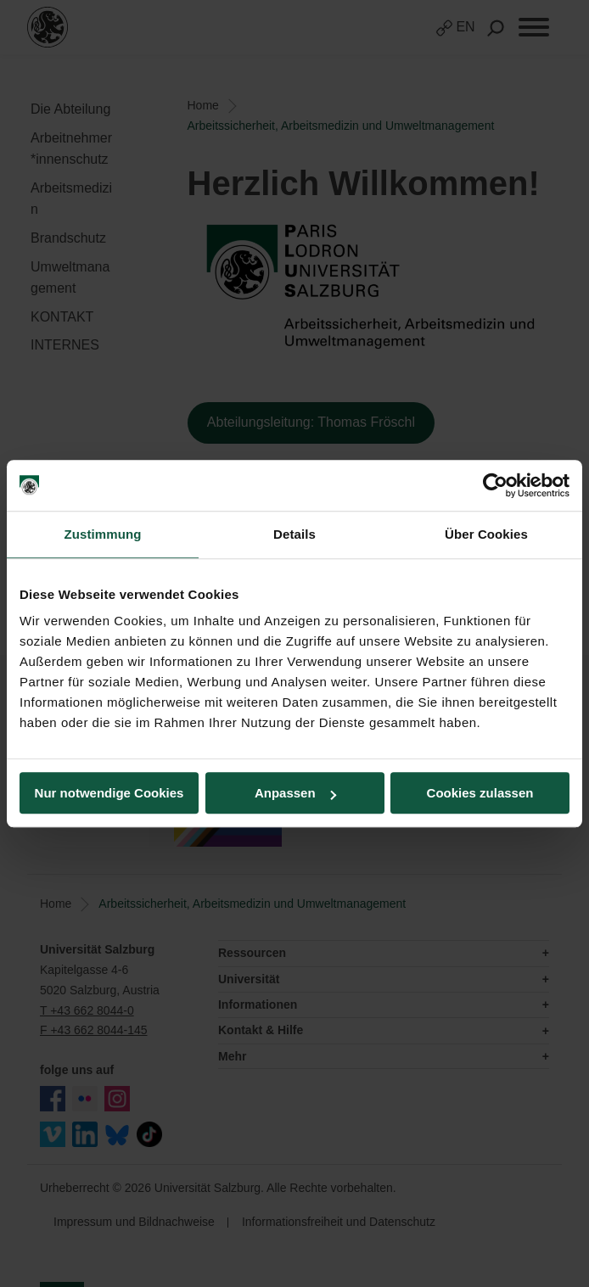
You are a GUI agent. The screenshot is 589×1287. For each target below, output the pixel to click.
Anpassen (295, 793)
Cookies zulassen (480, 793)
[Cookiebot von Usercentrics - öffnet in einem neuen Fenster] (495, 485)
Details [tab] (294, 534)
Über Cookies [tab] (486, 534)
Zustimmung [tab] (103, 534)
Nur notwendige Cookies (109, 793)
